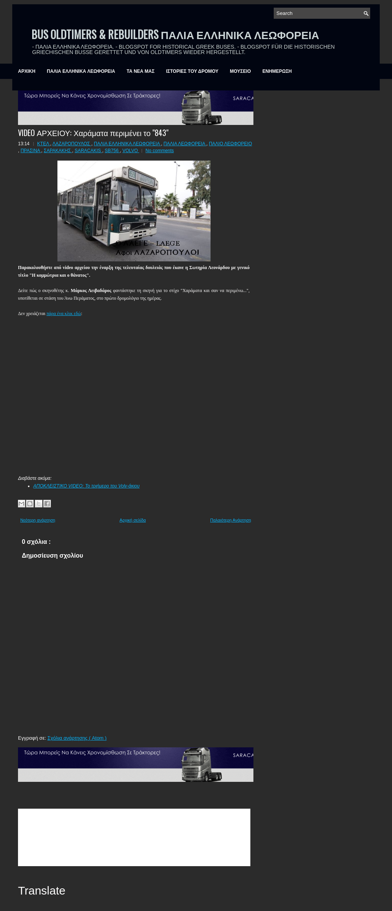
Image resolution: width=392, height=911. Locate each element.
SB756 (112, 150)
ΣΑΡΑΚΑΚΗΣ (58, 150)
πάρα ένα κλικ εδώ (63, 313)
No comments (159, 150)
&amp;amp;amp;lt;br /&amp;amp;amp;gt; (134, 837)
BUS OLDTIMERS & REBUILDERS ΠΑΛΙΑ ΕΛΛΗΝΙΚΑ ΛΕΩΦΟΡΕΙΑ (175, 34)
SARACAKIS (88, 150)
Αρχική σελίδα (132, 520)
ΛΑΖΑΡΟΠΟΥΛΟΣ (71, 143)
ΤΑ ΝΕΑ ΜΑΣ (141, 71)
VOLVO (130, 150)
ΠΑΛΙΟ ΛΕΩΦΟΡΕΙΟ (230, 143)
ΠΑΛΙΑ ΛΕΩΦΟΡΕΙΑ (184, 143)
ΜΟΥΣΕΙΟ (240, 71)
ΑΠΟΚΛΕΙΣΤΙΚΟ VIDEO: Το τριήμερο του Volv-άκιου (86, 486)
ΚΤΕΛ (43, 143)
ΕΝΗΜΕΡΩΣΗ (277, 71)
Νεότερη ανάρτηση (37, 520)
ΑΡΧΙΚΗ (26, 71)
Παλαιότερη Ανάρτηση (230, 520)
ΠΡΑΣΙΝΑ (31, 150)
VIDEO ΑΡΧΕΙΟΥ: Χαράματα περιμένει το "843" (93, 132)
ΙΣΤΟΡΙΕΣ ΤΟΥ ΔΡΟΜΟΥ (192, 71)
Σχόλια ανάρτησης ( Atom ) (76, 738)
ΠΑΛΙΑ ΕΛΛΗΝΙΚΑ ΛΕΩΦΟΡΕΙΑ (81, 71)
